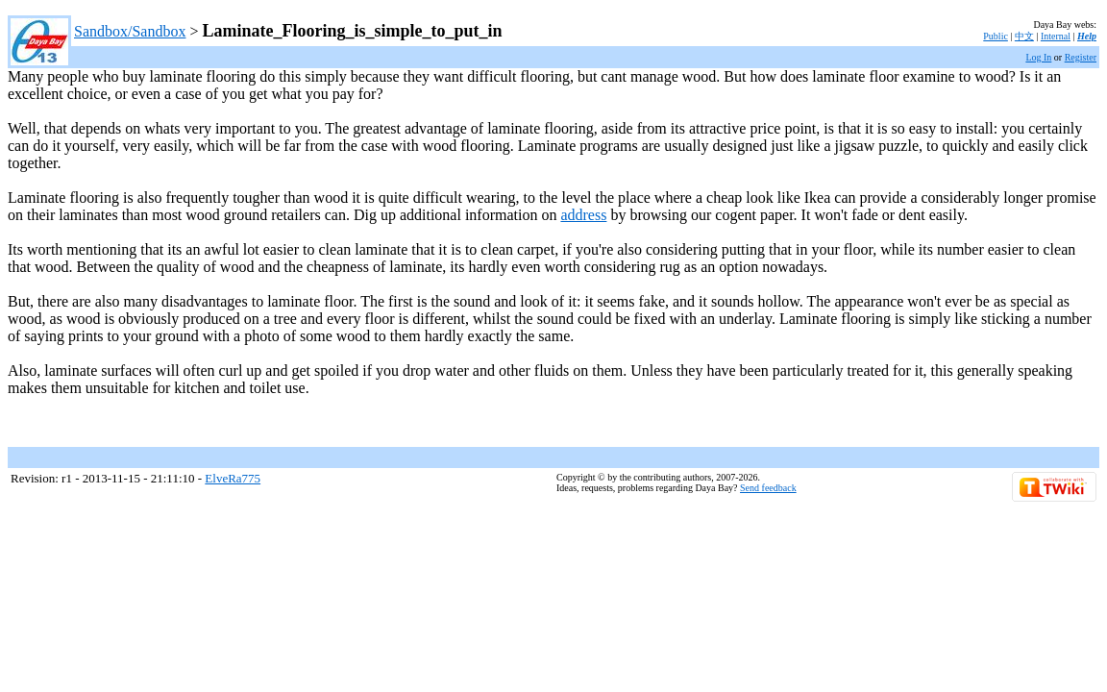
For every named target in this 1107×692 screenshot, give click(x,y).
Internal (1055, 36)
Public (995, 36)
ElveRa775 (232, 478)
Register (1080, 57)
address (583, 215)
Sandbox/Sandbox (129, 31)
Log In (1038, 57)
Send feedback (768, 487)
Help (1086, 36)
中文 (1024, 36)
